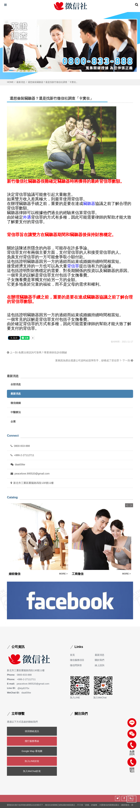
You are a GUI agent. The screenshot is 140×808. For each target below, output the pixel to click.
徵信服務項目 (77, 660)
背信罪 (73, 266)
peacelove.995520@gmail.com (30, 473)
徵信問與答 (76, 665)
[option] (38, 539)
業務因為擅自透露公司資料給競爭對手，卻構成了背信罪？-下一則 (94, 360)
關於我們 (99, 660)
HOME (10, 82)
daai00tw (18, 464)
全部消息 (16, 384)
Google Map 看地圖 (32, 751)
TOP (131, 798)
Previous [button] (127, 505)
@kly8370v (23, 688)
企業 (13, 421)
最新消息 (20, 82)
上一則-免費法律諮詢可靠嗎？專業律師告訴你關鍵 (37, 352)
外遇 (27, 217)
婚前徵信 (14, 573)
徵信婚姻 (16, 402)
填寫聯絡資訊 (32, 731)
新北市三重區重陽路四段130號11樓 (32, 482)
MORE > (63, 573)
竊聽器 (89, 203)
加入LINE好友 (32, 761)
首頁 (72, 655)
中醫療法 (16, 412)
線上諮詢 (99, 665)
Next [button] (131, 505)
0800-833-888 (20, 445)
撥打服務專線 (32, 741)
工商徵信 (77, 573)
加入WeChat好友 (32, 771)
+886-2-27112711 (22, 455)
